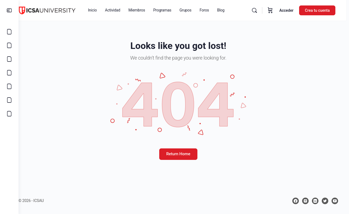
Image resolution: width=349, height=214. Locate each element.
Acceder (289, 10)
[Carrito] (272, 10)
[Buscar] (257, 10)
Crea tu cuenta (320, 10)
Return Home (184, 153)
